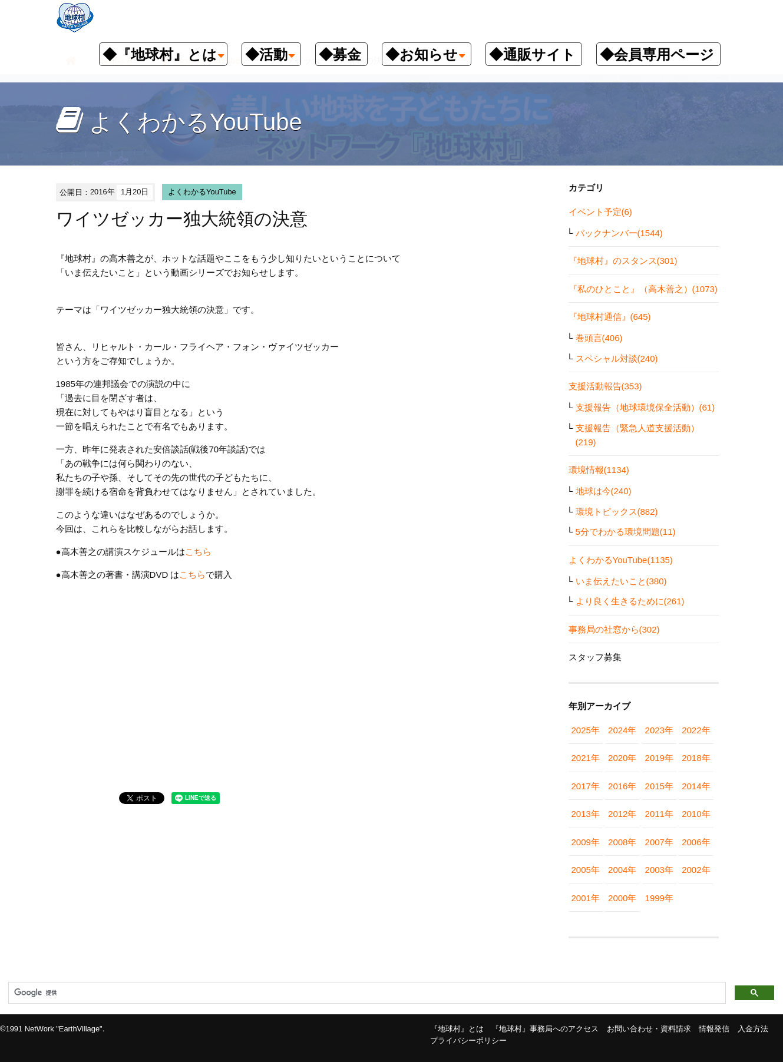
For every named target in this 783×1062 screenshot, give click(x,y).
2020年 (622, 758)
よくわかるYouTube (202, 191)
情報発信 (714, 1028)
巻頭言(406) (599, 338)
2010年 (696, 814)
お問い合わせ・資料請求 (649, 1028)
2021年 (585, 758)
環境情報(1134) (599, 470)
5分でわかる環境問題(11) (626, 532)
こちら (198, 552)
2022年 (696, 730)
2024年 (622, 730)
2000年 (622, 898)
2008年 (622, 842)
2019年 (659, 758)
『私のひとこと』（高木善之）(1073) (643, 289)
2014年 (696, 786)
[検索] (366, 993)
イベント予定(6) (600, 212)
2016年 (622, 786)
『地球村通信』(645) (610, 317)
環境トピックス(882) (617, 512)
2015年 (659, 786)
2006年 (696, 842)
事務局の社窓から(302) (614, 629)
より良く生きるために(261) (630, 601)
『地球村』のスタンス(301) (623, 261)
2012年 (622, 814)
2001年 (585, 898)
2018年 (696, 758)
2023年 (659, 730)
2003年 (659, 870)
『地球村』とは (457, 1028)
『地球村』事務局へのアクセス (545, 1028)
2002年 (696, 870)
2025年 (585, 730)
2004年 (622, 870)
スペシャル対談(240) (617, 358)
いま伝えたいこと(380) (621, 581)
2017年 (585, 786)
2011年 (659, 814)
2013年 (585, 814)
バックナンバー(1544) (619, 233)
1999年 (659, 898)
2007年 (659, 842)
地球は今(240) (604, 491)
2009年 (585, 842)
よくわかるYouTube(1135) (621, 560)
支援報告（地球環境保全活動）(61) (645, 407)
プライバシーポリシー (468, 1040)
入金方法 (753, 1028)
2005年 (585, 870)
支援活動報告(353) (605, 386)
